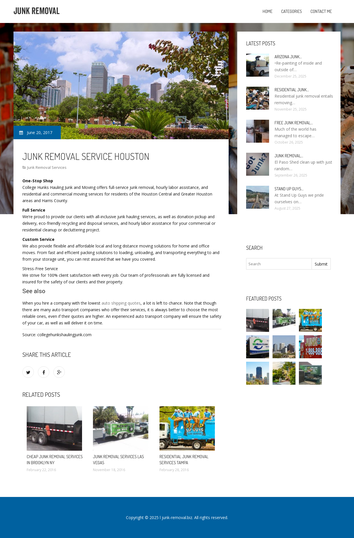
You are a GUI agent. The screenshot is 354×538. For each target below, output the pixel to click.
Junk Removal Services (47, 167)
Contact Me (321, 11)
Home (267, 11)
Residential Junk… (292, 89)
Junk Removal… (289, 155)
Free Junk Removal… (294, 122)
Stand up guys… (289, 188)
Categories (291, 11)
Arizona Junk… (288, 56)
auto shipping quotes (121, 303)
